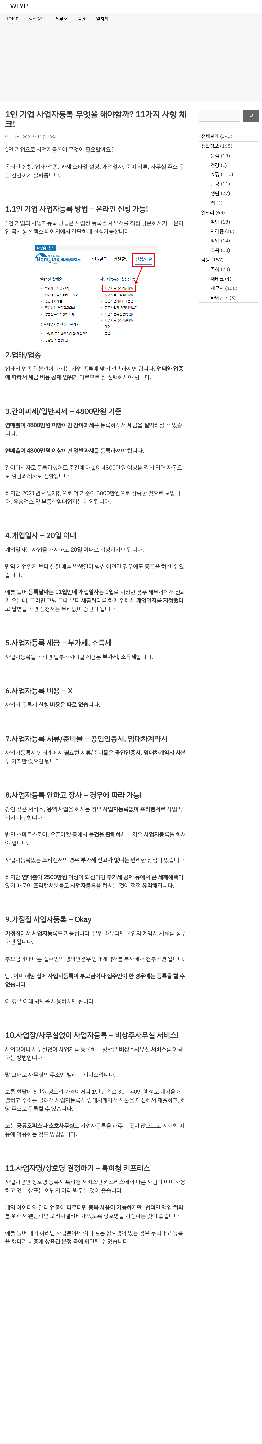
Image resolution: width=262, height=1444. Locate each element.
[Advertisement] (131, 63)
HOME (11, 19)
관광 (215, 184)
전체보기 (210, 136)
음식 (215, 155)
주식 (215, 269)
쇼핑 (215, 174)
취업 (215, 222)
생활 (215, 193)
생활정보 (37, 19)
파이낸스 (219, 297)
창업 (215, 240)
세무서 (61, 19)
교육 (215, 250)
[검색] (251, 116)
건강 (215, 165)
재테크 (217, 279)
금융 (82, 19)
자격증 (217, 231)
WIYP (19, 6)
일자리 (102, 19)
